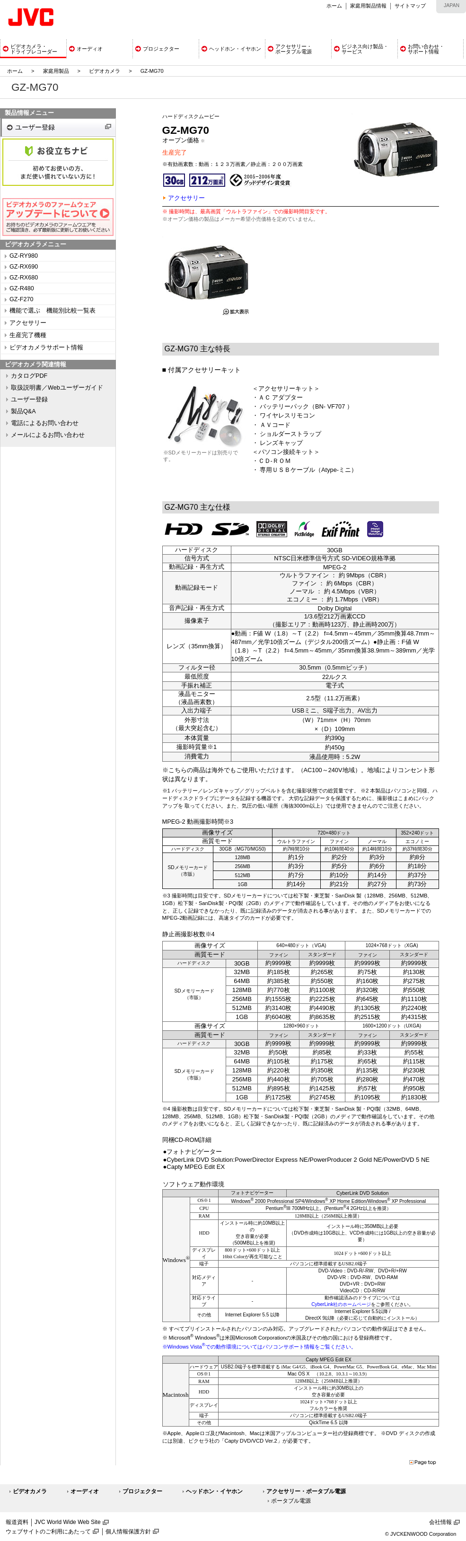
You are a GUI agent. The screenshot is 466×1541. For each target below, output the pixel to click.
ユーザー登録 (35, 127)
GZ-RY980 (23, 255)
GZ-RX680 (23, 277)
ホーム (334, 6)
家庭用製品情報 (368, 6)
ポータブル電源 (291, 1500)
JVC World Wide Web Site (68, 1522)
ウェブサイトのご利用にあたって (48, 1531)
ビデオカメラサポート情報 (46, 347)
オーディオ (84, 1491)
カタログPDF (29, 376)
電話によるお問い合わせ (45, 423)
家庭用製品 (56, 71)
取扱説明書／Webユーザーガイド (57, 387)
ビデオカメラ (104, 71)
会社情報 (440, 1522)
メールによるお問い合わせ (48, 435)
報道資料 (17, 1522)
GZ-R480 (21, 288)
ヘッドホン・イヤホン (214, 1491)
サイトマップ (410, 6)
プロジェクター (142, 1491)
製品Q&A (23, 411)
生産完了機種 (27, 335)
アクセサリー (27, 323)
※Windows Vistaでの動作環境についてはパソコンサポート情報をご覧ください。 (259, 1346)
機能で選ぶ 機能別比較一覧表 (52, 310)
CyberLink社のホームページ (341, 1304)
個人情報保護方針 (128, 1531)
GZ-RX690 (23, 266)
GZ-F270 (21, 299)
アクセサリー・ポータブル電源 (306, 1491)
